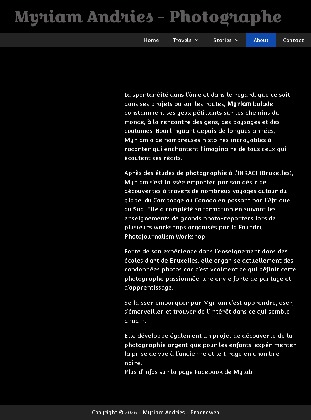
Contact (293, 40)
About (261, 40)
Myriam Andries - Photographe (148, 16)
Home (151, 40)
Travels (189, 40)
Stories (229, 40)
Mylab (242, 371)
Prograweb (204, 412)
